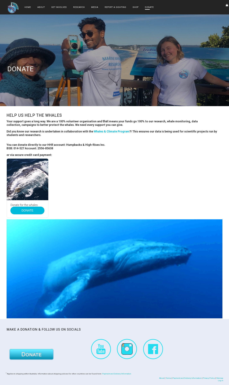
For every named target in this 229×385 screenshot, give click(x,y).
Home (28, 7)
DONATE (27, 210)
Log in (220, 381)
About (41, 7)
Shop (136, 7)
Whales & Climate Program (111, 131)
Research (79, 7)
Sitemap (219, 378)
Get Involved (59, 7)
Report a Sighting (115, 7)
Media (94, 7)
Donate (149, 7)
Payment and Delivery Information (116, 374)
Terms (168, 378)
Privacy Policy (209, 378)
